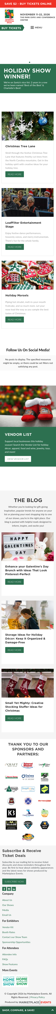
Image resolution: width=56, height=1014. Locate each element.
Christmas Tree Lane (20, 146)
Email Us (6, 914)
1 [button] (23, 62)
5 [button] (31, 62)
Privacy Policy (37, 997)
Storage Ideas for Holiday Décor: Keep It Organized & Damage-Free (25, 638)
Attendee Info (9, 954)
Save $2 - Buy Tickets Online (28, 3)
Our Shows (8, 905)
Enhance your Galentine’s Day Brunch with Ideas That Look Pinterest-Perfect (27, 570)
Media (5, 910)
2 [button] (25, 62)
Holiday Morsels (17, 295)
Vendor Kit (7, 927)
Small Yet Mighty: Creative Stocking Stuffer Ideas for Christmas (24, 706)
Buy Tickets (11, 28)
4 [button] (29, 62)
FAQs (5, 959)
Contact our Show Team (14, 937)
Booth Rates (8, 932)
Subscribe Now (14, 881)
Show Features (10, 964)
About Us (7, 900)
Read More (15, 174)
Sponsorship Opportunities (16, 942)
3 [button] (27, 62)
